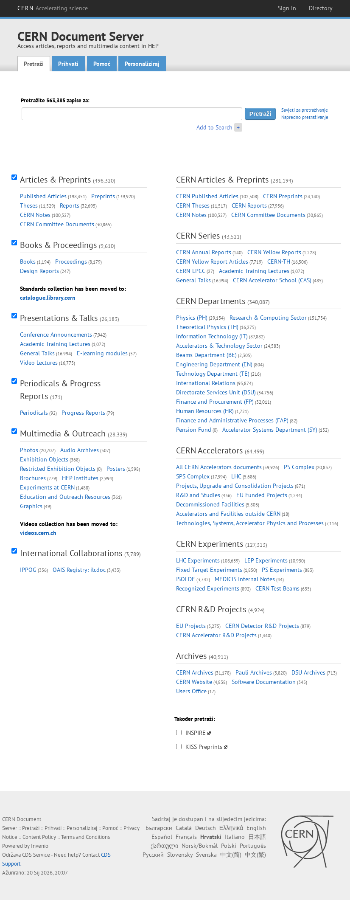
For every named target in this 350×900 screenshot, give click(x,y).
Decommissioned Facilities (210, 504)
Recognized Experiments (207, 588)
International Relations (205, 383)
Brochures (33, 478)
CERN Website (194, 682)
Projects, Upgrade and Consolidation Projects (235, 485)
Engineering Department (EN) (214, 364)
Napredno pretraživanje (304, 117)
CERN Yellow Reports (274, 252)
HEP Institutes (80, 478)
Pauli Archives (253, 672)
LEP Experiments (266, 560)
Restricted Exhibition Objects (57, 468)
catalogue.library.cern (48, 297)
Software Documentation (264, 682)
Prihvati (68, 64)
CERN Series (198, 235)
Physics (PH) (191, 317)
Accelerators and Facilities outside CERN (228, 514)
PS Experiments (282, 570)
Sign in (287, 8)
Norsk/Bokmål (200, 845)
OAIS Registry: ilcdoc (79, 570)
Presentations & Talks (59, 317)
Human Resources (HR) (205, 411)
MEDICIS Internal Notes (245, 579)
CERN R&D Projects (211, 609)
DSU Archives (308, 672)
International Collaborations (71, 553)
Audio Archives (79, 450)
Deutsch (205, 828)
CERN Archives (194, 672)
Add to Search (214, 127)
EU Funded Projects (261, 495)
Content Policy (39, 837)
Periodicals (34, 412)
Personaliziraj (142, 64)
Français (186, 837)
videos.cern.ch (38, 533)
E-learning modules (102, 353)
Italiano (235, 837)
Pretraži (34, 64)
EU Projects (191, 626)
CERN (52, 8)
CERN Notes (35, 215)
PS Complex (299, 467)
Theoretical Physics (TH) (207, 327)
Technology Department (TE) (212, 373)
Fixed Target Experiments (209, 570)
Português (253, 845)
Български (159, 828)
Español (161, 837)
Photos (29, 450)
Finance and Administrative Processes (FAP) (232, 420)
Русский (153, 854)
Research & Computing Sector (268, 317)
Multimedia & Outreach (63, 433)
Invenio (39, 845)
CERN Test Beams (277, 588)
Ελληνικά (231, 828)
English (256, 828)
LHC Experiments (198, 560)
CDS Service (36, 854)
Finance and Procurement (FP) (215, 401)
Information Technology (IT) (212, 336)
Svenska (206, 854)
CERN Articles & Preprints (222, 179)
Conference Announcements (56, 334)
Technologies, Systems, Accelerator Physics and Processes (250, 523)
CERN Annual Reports (203, 252)
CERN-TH (278, 261)
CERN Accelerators (209, 450)
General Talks (37, 353)
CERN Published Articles (207, 196)
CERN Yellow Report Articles (212, 261)
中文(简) (230, 854)
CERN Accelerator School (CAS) (272, 280)
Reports (69, 205)
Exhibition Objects (44, 459)
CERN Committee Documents (57, 224)
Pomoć (101, 64)
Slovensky (180, 854)
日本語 (257, 837)
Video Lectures (39, 362)
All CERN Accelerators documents (219, 467)
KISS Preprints (203, 747)
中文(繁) (255, 854)
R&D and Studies (198, 495)
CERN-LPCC (190, 271)
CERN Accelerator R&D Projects (216, 635)
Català (184, 828)
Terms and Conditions (85, 837)
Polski (228, 845)
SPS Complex (193, 476)
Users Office (191, 691)
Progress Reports (83, 412)
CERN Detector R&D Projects (262, 626)
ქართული (164, 845)
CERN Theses (193, 205)
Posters (115, 468)
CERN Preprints (282, 196)
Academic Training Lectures (55, 344)
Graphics (31, 506)
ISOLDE (185, 579)
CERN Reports (249, 205)
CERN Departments (210, 301)
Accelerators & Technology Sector (219, 345)
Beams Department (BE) (206, 355)
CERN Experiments (209, 543)
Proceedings (71, 261)
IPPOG (28, 570)
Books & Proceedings (58, 244)
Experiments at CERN (47, 487)
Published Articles (43, 196)
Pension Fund (193, 429)
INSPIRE (195, 733)
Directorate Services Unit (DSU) (216, 392)
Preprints (103, 196)
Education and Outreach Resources (65, 497)
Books (28, 261)
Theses (29, 205)
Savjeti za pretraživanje (304, 110)
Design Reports (39, 271)
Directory (321, 8)
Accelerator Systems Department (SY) (269, 429)
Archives (191, 655)
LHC (236, 476)
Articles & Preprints (55, 179)
